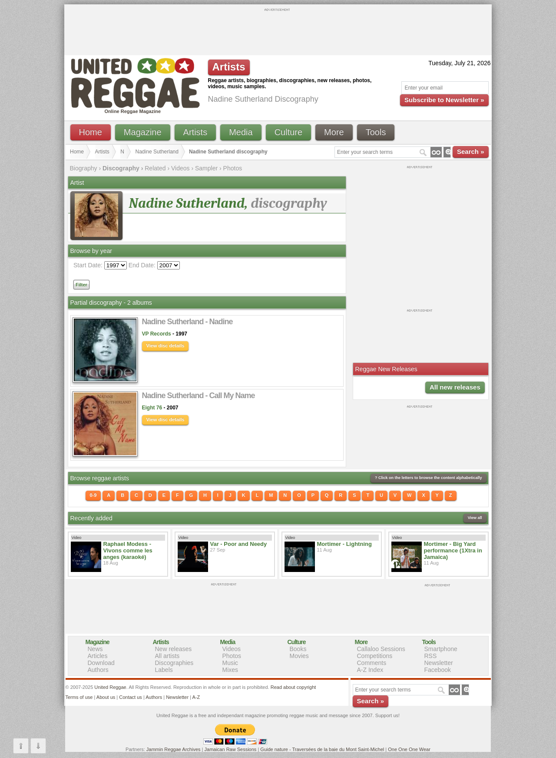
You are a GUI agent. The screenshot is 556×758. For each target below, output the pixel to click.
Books (298, 648)
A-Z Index (370, 669)
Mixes (230, 669)
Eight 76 (152, 408)
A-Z (196, 697)
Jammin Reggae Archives (173, 749)
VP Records (156, 334)
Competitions (375, 655)
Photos (232, 168)
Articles (98, 655)
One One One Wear (409, 749)
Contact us (130, 697)
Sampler (206, 168)
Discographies (174, 662)
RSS (430, 655)
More (334, 132)
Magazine (143, 132)
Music (230, 662)
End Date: (142, 265)
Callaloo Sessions (381, 648)
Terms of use (79, 697)
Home (90, 132)
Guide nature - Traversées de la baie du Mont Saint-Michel (322, 749)
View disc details (165, 345)
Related (155, 168)
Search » (470, 151)
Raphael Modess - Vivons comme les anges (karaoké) (127, 550)
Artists (195, 132)
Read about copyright (293, 687)
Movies (299, 655)
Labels (164, 669)
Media (240, 132)
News (95, 648)
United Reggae (110, 687)
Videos (180, 168)
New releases (173, 648)
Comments (372, 662)
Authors (98, 669)
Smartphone (440, 648)
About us (105, 697)
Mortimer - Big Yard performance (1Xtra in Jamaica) (453, 550)
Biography (83, 168)
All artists (167, 655)
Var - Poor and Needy (238, 544)
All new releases (455, 387)
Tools (376, 132)
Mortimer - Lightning (344, 544)
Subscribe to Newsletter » (444, 99)
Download (101, 662)
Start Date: (88, 265)
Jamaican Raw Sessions (231, 749)
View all (475, 517)
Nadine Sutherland (157, 152)
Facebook (437, 669)
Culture (288, 132)
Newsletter (438, 662)
